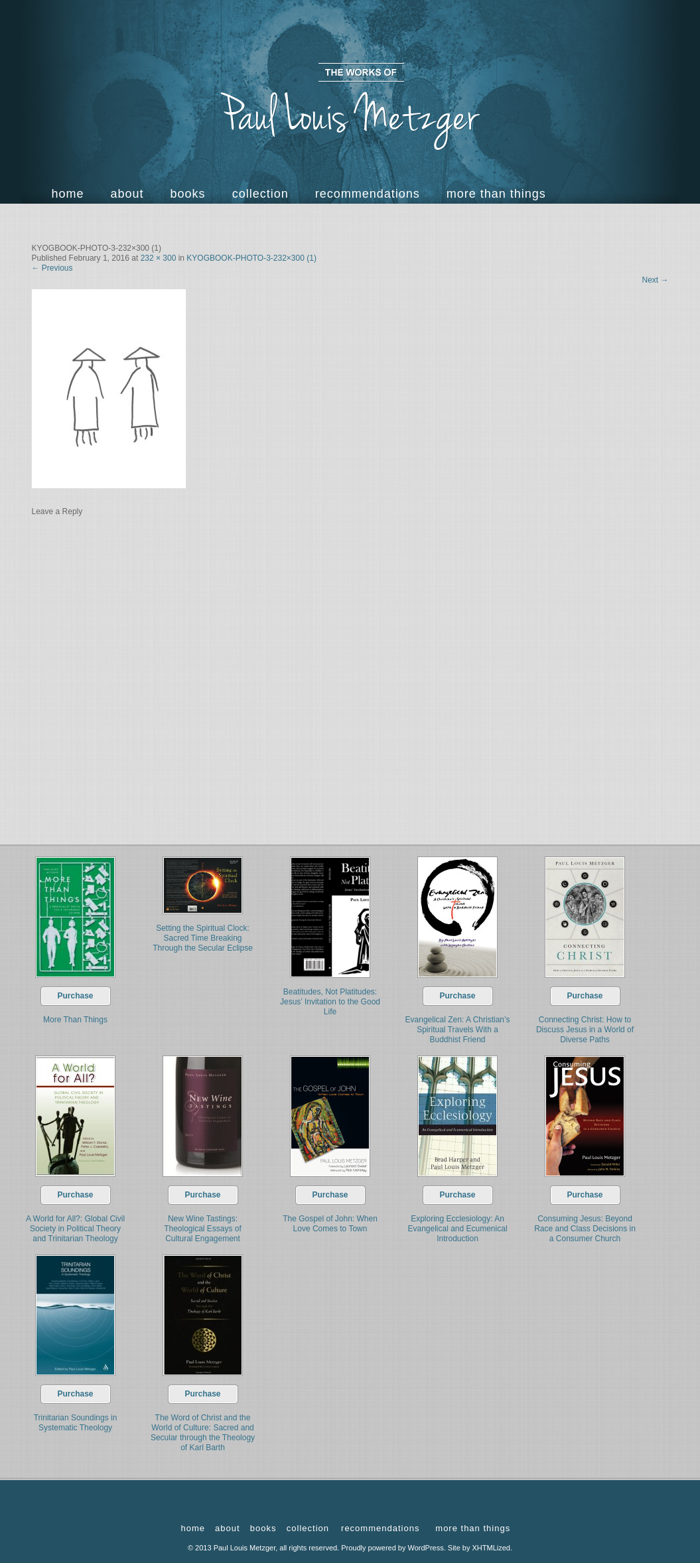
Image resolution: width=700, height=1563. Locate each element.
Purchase (75, 995)
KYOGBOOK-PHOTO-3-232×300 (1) (251, 258)
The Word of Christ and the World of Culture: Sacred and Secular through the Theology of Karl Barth (203, 1432)
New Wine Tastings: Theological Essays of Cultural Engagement (203, 1228)
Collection (260, 193)
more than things (496, 193)
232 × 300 (158, 258)
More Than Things (75, 1019)
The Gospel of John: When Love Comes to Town (330, 1223)
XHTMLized (491, 1548)
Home (68, 193)
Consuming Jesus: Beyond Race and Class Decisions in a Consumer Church (585, 1228)
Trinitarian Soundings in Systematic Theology (75, 1422)
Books (188, 193)
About (127, 193)
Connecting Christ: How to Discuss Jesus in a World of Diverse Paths (585, 1029)
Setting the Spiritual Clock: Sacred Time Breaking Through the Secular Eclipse (203, 938)
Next (655, 280)
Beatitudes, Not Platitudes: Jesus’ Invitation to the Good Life (330, 1001)
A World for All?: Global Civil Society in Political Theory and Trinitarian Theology (75, 1228)
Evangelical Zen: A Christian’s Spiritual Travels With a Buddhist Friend (457, 1029)
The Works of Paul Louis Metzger (350, 107)
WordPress (426, 1548)
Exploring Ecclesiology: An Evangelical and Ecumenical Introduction (457, 1228)
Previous (52, 268)
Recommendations (367, 193)
